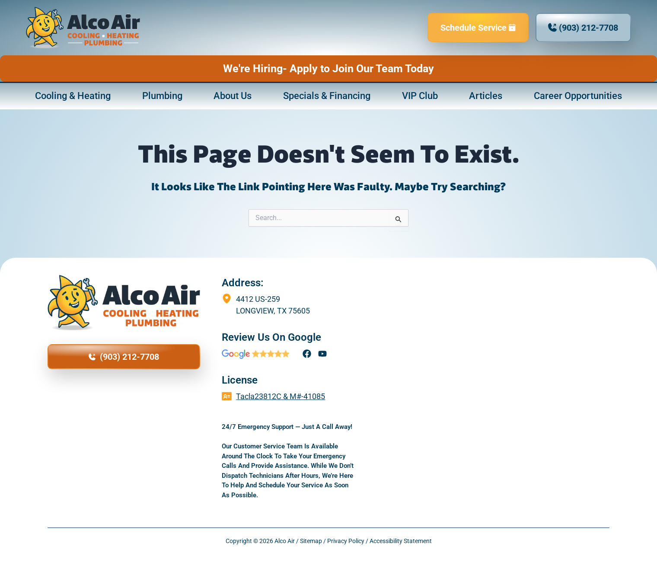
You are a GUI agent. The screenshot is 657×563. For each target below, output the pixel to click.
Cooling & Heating (73, 95)
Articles (485, 95)
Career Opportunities (578, 95)
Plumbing (162, 95)
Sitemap (311, 540)
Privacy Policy (345, 540)
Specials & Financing (326, 95)
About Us (233, 95)
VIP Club (420, 95)
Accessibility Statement (401, 540)
